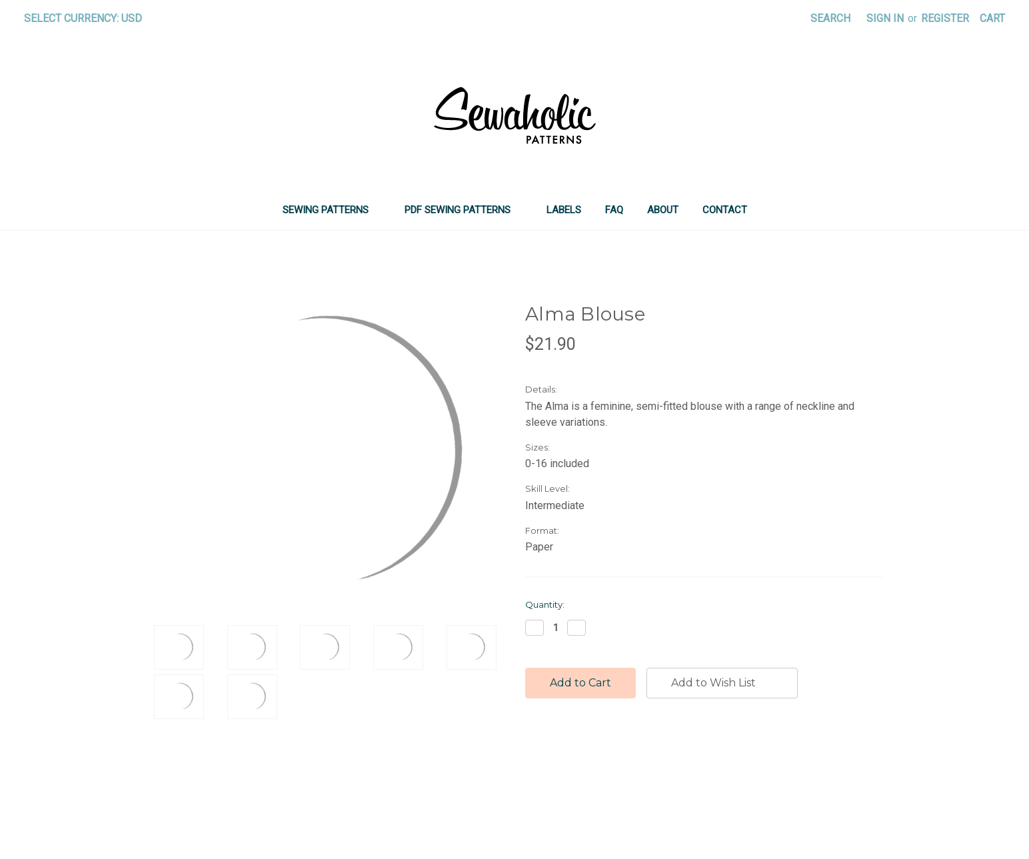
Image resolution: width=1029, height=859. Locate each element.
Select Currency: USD (88, 18)
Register (945, 18)
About (662, 210)
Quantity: (544, 604)
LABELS (563, 210)
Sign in (885, 18)
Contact (724, 210)
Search (830, 18)
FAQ (614, 210)
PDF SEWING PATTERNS (463, 210)
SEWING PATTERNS (332, 210)
